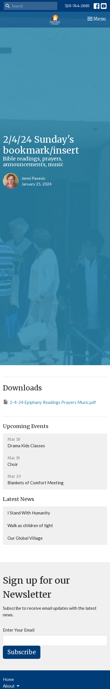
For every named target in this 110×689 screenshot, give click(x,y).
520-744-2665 (77, 5)
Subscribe (21, 652)
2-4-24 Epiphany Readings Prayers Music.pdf (49, 402)
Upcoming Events (25, 426)
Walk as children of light (30, 525)
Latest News (18, 499)
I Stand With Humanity (28, 512)
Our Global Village (25, 538)
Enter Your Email (18, 629)
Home (8, 679)
